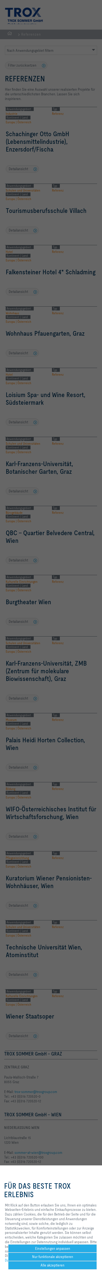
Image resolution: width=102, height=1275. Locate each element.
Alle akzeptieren (52, 1265)
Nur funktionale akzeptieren (52, 1256)
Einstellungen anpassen (52, 1248)
